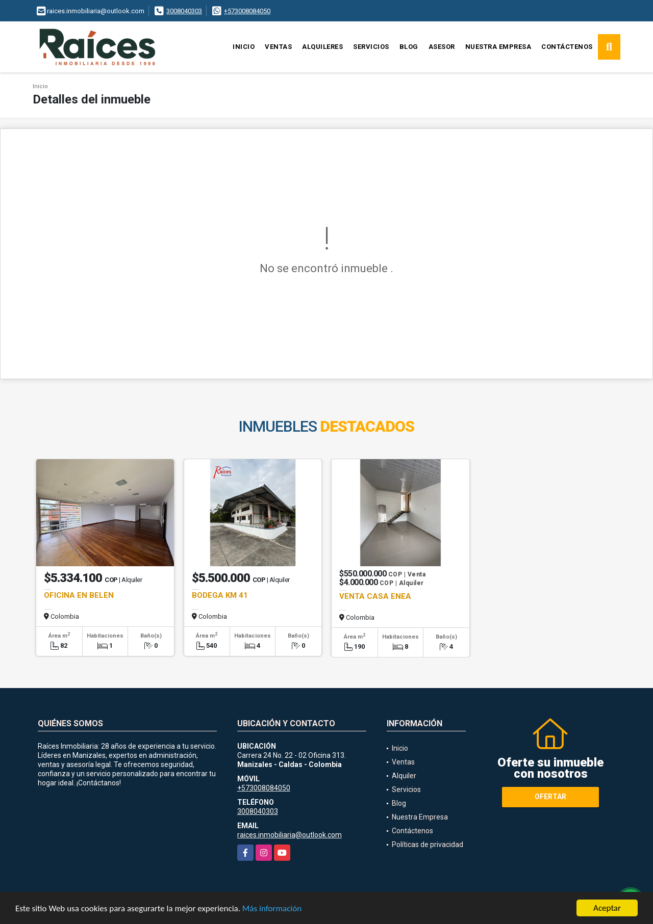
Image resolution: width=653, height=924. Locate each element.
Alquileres (322, 46)
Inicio (244, 46)
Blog (408, 46)
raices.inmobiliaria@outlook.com (289, 835)
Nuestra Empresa (498, 46)
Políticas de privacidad (427, 844)
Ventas (278, 46)
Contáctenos (567, 46)
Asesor (442, 46)
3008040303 (184, 11)
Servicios (371, 46)
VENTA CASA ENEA (375, 596)
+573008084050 (247, 11)
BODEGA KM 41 (220, 595)
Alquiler (404, 776)
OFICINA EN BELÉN (79, 595)
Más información (272, 909)
